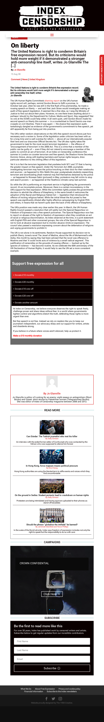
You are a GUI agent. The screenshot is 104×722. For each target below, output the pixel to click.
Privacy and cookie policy (69, 689)
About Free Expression (45, 689)
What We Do (26, 689)
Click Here (50, 594)
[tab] (52, 275)
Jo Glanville (19, 70)
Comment (15, 79)
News (24, 79)
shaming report (52, 100)
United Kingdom (37, 79)
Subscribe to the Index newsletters (62, 691)
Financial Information (33, 691)
